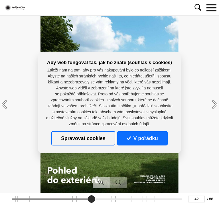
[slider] (91, 199)
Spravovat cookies (83, 138)
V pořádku (142, 138)
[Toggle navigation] (211, 7)
